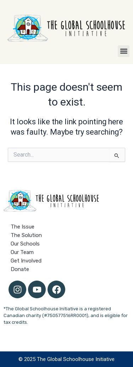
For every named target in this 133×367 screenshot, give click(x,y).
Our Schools (25, 244)
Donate (20, 269)
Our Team (22, 252)
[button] (123, 51)
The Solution (26, 235)
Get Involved (26, 261)
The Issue (22, 227)
